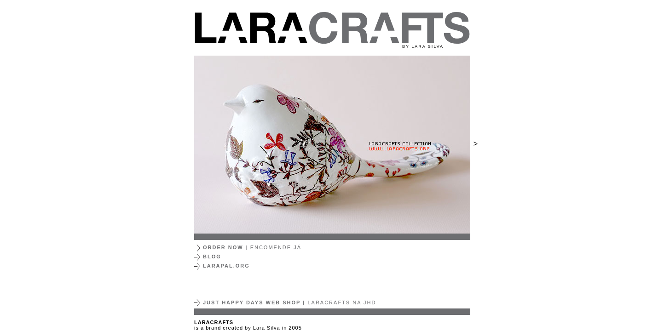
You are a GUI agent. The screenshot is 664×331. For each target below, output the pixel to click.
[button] (207, 145)
